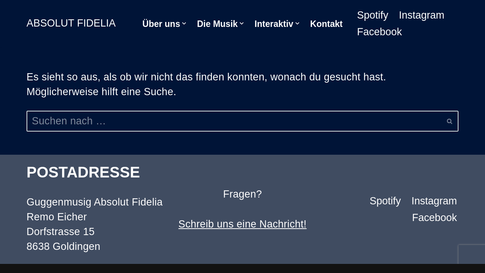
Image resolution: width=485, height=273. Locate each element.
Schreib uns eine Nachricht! (242, 224)
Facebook (379, 32)
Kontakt (326, 24)
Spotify (372, 15)
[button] (184, 23)
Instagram (421, 15)
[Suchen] (234, 121)
